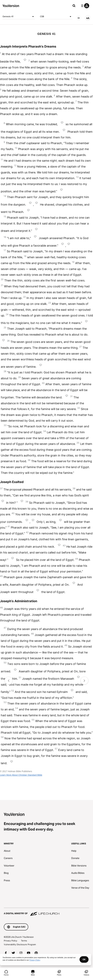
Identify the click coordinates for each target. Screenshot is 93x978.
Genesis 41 (19, 16)
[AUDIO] (78, 18)
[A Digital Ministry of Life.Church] (46, 912)
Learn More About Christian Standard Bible (21, 775)
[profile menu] (84, 6)
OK (84, 959)
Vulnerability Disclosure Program (20, 944)
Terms (24, 940)
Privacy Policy (10, 940)
